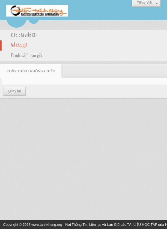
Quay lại (14, 91)
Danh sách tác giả (26, 55)
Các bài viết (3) (24, 34)
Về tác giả (19, 44)
